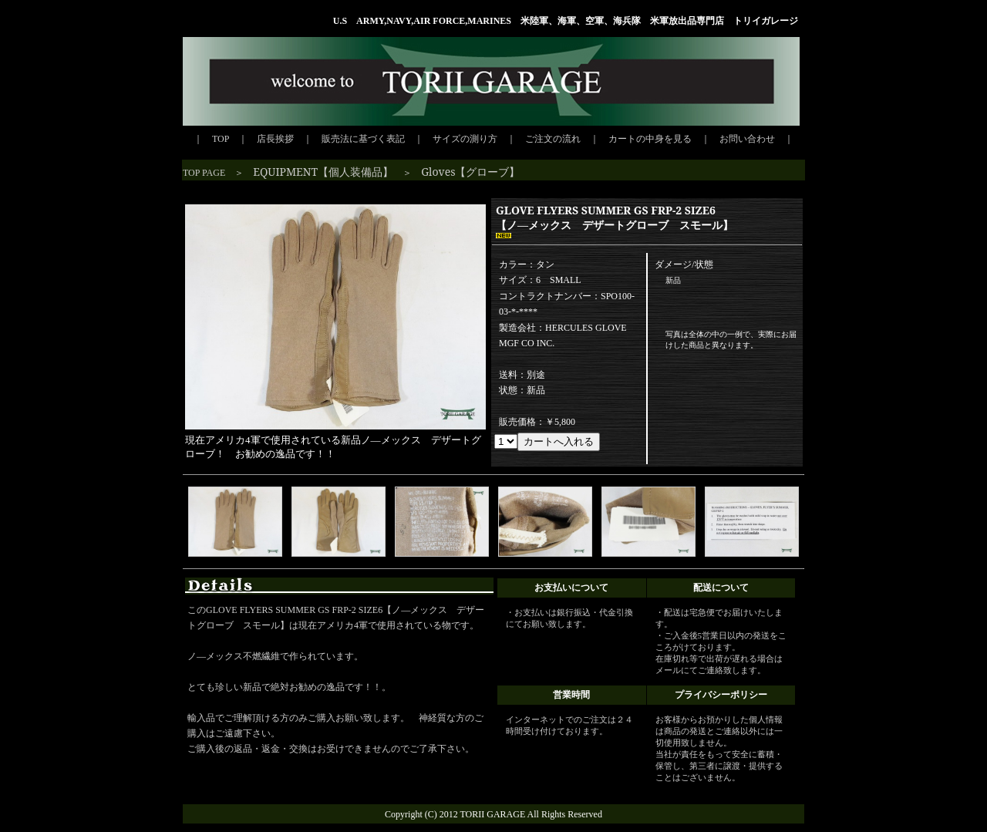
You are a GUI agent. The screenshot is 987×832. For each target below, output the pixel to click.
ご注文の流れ (553, 138)
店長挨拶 (275, 138)
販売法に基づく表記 (363, 138)
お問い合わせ (747, 138)
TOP (220, 138)
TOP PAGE (204, 172)
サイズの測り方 (465, 138)
